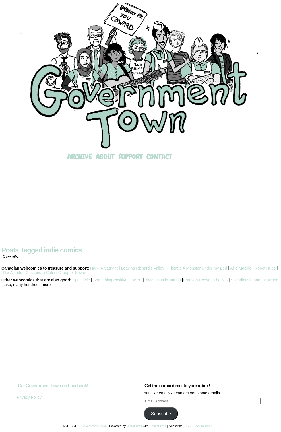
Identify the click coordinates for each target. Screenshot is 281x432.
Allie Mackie (241, 268)
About (105, 156)
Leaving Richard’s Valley (142, 268)
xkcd (149, 280)
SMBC (136, 280)
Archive (79, 156)
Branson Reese (196, 280)
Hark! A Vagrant (104, 268)
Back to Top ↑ (202, 426)
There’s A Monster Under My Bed (197, 268)
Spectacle (81, 280)
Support (130, 156)
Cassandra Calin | (41, 272)
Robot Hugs (265, 268)
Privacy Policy (29, 397)
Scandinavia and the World (254, 280)
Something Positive (110, 280)
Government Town (140, 76)
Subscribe (161, 413)
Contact (159, 156)
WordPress (134, 426)
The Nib (221, 280)
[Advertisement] (140, 204)
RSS (187, 426)
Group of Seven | (72, 272)
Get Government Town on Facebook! (53, 385)
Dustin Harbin (169, 280)
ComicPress (157, 426)
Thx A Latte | (13, 272)
